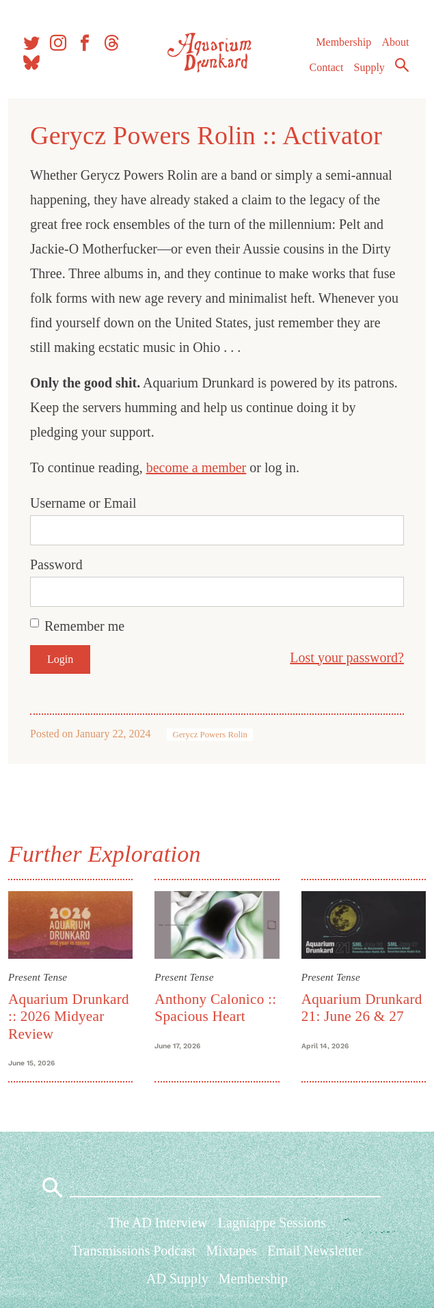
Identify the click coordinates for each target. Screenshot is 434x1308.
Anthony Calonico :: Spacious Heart (216, 1006)
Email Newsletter (314, 1254)
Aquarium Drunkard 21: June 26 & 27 (360, 1006)
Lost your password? (344, 657)
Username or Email (86, 502)
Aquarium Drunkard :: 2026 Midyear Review (71, 1015)
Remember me (87, 625)
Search (401, 70)
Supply (368, 73)
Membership (342, 47)
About (394, 47)
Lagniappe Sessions (272, 1226)
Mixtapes (231, 1254)
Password (59, 564)
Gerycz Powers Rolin (212, 734)
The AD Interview (158, 1226)
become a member (199, 467)
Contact (326, 73)
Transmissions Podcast (133, 1254)
